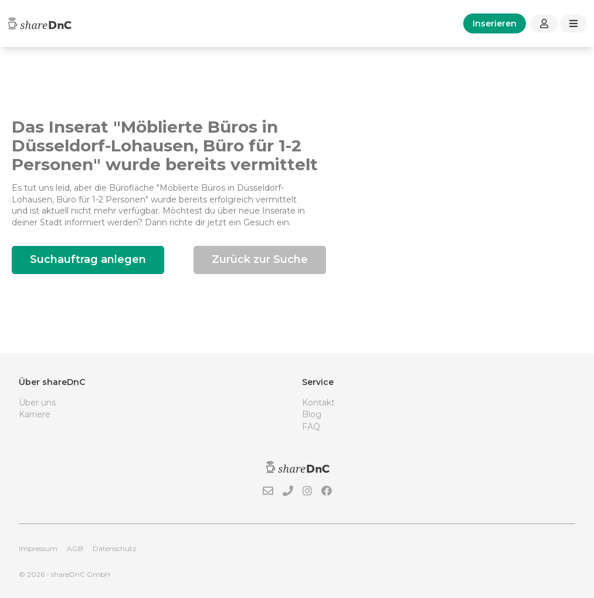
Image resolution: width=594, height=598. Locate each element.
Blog (311, 414)
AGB (75, 548)
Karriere (34, 414)
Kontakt (318, 402)
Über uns (37, 402)
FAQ (311, 426)
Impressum (38, 548)
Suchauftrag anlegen (88, 259)
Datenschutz (115, 548)
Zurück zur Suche (260, 259)
